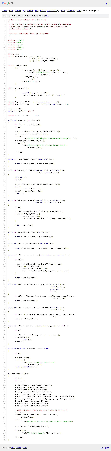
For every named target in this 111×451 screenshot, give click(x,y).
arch (63, 10)
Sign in (106, 3)
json (107, 448)
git (24, 10)
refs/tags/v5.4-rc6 (48, 10)
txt (102, 448)
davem (30, 10)
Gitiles (13, 448)
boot (79, 10)
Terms (25, 448)
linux (4, 10)
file (47, 16)
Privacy (18, 448)
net (36, 10)
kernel (18, 10)
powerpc (71, 10)
